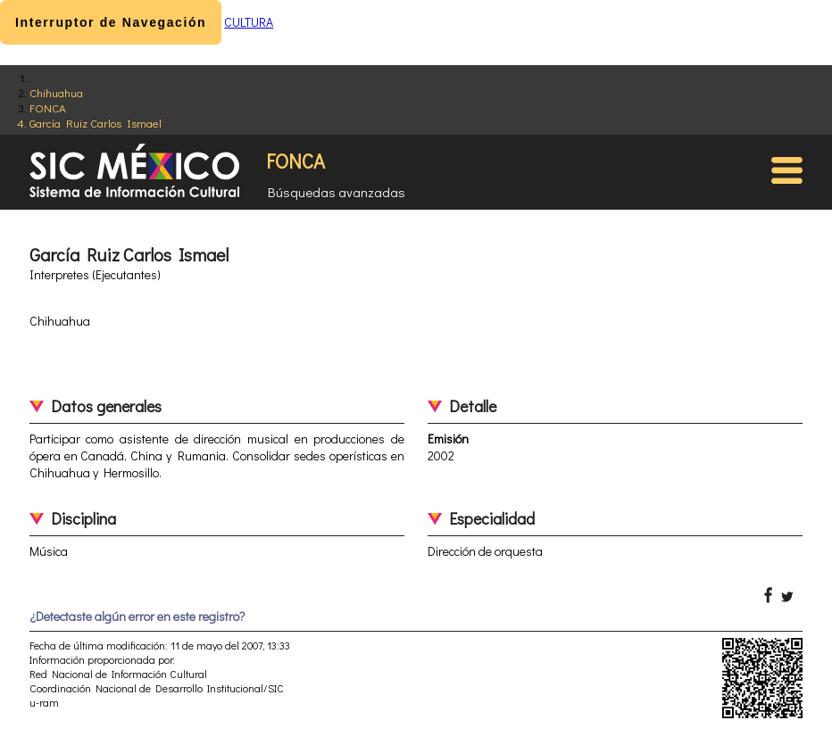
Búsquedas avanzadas (336, 192)
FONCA (47, 107)
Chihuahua (56, 92)
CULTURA (248, 21)
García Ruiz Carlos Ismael (95, 122)
